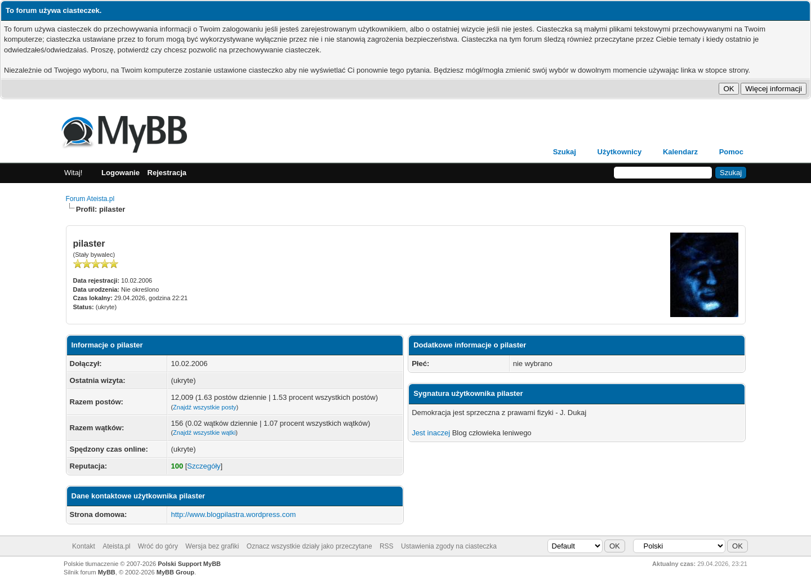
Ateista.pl (116, 546)
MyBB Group (175, 572)
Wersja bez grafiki (212, 546)
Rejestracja (167, 172)
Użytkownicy (620, 152)
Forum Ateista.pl (90, 199)
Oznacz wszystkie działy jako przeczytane (309, 546)
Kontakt (83, 546)
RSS (387, 546)
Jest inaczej (431, 433)
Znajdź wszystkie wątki (204, 432)
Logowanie (120, 172)
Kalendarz (680, 152)
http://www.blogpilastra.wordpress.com (233, 514)
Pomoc (731, 152)
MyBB (106, 572)
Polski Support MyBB (189, 563)
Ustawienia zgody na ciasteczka (449, 546)
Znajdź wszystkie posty (204, 407)
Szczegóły (203, 466)
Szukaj (564, 152)
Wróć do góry (158, 546)
